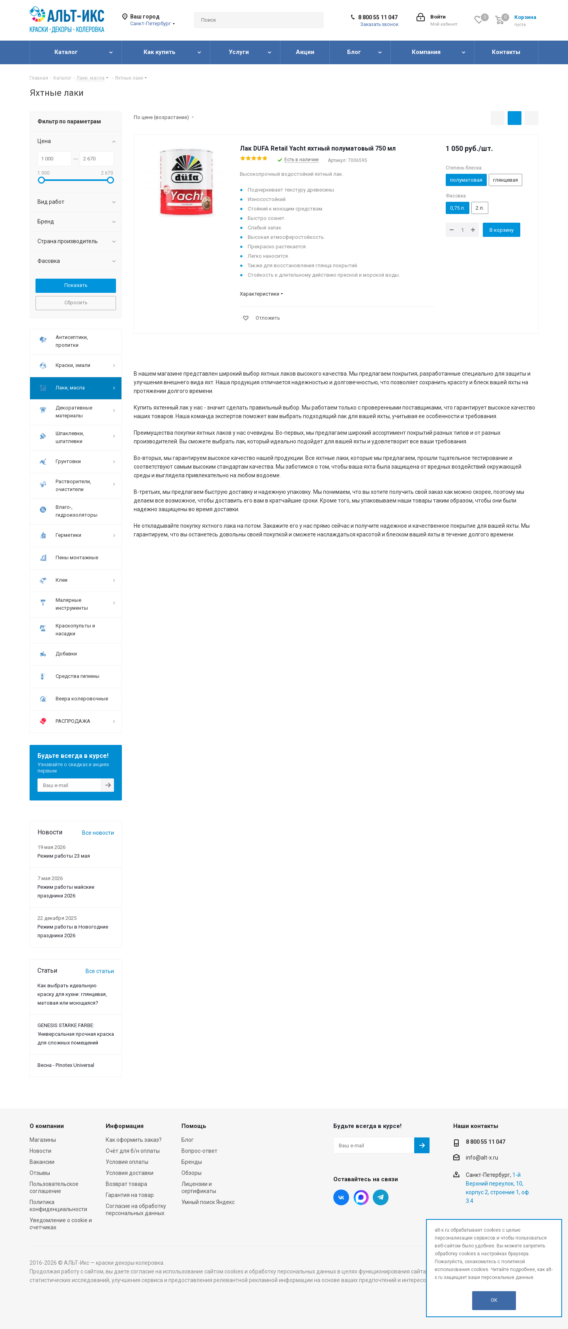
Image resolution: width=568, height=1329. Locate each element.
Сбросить (76, 302)
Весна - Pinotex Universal (65, 1065)
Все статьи (100, 971)
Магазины (43, 1140)
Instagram (361, 1197)
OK (494, 1300)
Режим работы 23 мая (63, 856)
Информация (125, 1126)
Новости (40, 1151)
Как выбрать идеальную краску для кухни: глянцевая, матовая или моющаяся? (72, 994)
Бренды (191, 1162)
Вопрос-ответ (199, 1151)
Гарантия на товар (130, 1195)
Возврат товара (126, 1184)
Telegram (381, 1197)
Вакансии (42, 1162)
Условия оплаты (127, 1162)
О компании (47, 1126)
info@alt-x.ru (482, 1157)
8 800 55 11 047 (378, 17)
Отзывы (40, 1173)
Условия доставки (129, 1173)
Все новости (98, 833)
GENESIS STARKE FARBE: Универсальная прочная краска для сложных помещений (75, 1034)
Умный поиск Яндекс (208, 1202)
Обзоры (191, 1173)
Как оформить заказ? (134, 1140)
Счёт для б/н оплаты (133, 1151)
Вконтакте (341, 1197)
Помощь (193, 1126)
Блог (187, 1140)
